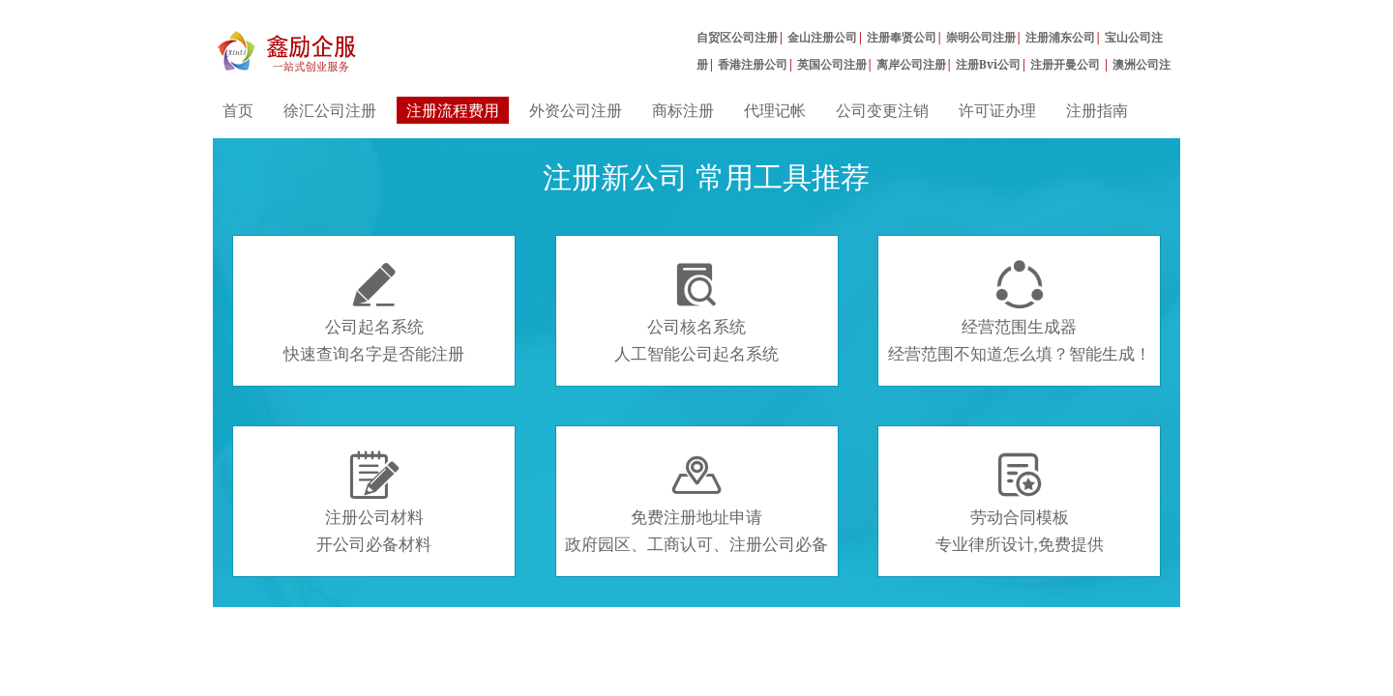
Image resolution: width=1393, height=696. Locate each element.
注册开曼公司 (1066, 64)
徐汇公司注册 (329, 110)
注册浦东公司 (1060, 37)
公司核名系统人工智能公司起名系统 (696, 312)
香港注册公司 (752, 64)
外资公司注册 (575, 110)
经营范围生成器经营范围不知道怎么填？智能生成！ (1019, 312)
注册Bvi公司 (989, 64)
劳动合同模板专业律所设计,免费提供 (1019, 502)
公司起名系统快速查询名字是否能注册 (373, 312)
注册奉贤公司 (901, 37)
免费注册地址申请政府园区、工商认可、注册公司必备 (696, 502)
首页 (237, 110)
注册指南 (1097, 110)
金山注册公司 (822, 37)
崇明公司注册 (981, 37)
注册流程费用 (452, 110)
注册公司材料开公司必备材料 (373, 502)
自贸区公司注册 (737, 37)
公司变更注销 (882, 110)
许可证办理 (997, 110)
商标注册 (683, 110)
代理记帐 (775, 110)
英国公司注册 (832, 64)
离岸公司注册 (911, 64)
